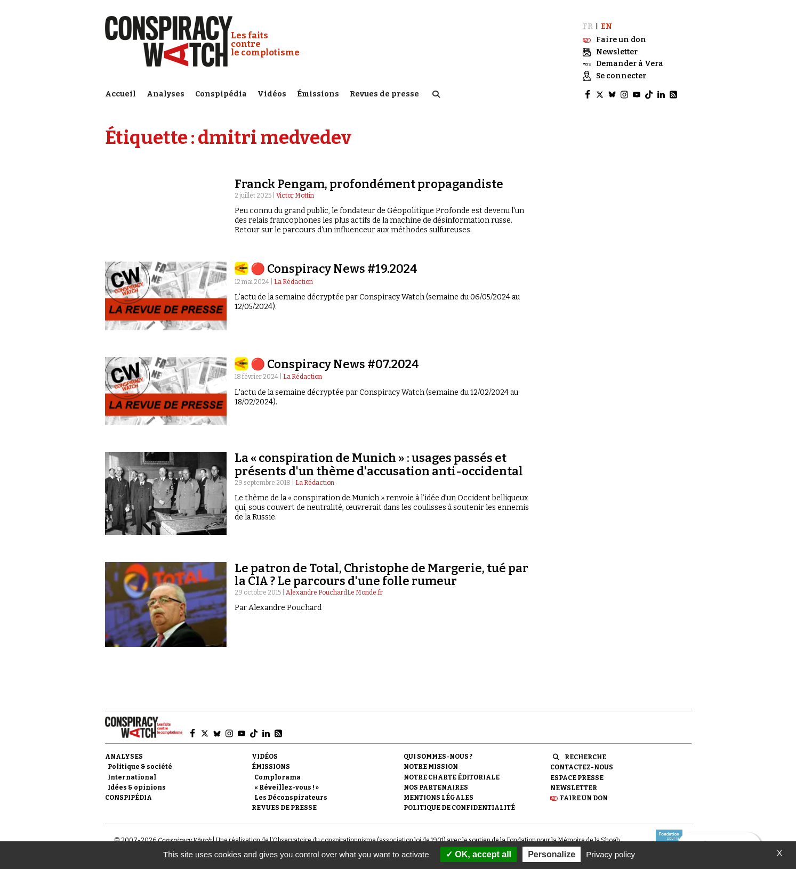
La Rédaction (293, 281)
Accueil (120, 93)
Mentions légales (438, 797)
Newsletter (573, 787)
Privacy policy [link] (610, 854)
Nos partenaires (436, 786)
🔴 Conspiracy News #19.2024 (334, 268)
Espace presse (577, 777)
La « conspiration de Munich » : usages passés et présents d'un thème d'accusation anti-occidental (379, 463)
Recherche (585, 756)
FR (588, 25)
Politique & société (140, 766)
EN (606, 25)
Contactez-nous (581, 766)
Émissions (318, 93)
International (132, 776)
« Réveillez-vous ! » (286, 786)
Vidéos (272, 93)
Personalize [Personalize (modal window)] (551, 854)
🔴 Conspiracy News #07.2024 (335, 363)
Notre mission (431, 766)
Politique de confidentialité (459, 807)
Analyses (165, 93)
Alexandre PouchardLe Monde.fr (334, 592)
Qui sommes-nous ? (438, 756)
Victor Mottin (295, 195)
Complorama (277, 776)
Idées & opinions (137, 786)
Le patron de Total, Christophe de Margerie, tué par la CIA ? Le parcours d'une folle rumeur (381, 573)
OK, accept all (478, 854)
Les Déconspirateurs (290, 797)
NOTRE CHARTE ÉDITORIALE (452, 776)
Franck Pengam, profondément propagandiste (369, 183)
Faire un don (584, 797)
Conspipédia (221, 93)
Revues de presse (384, 93)
